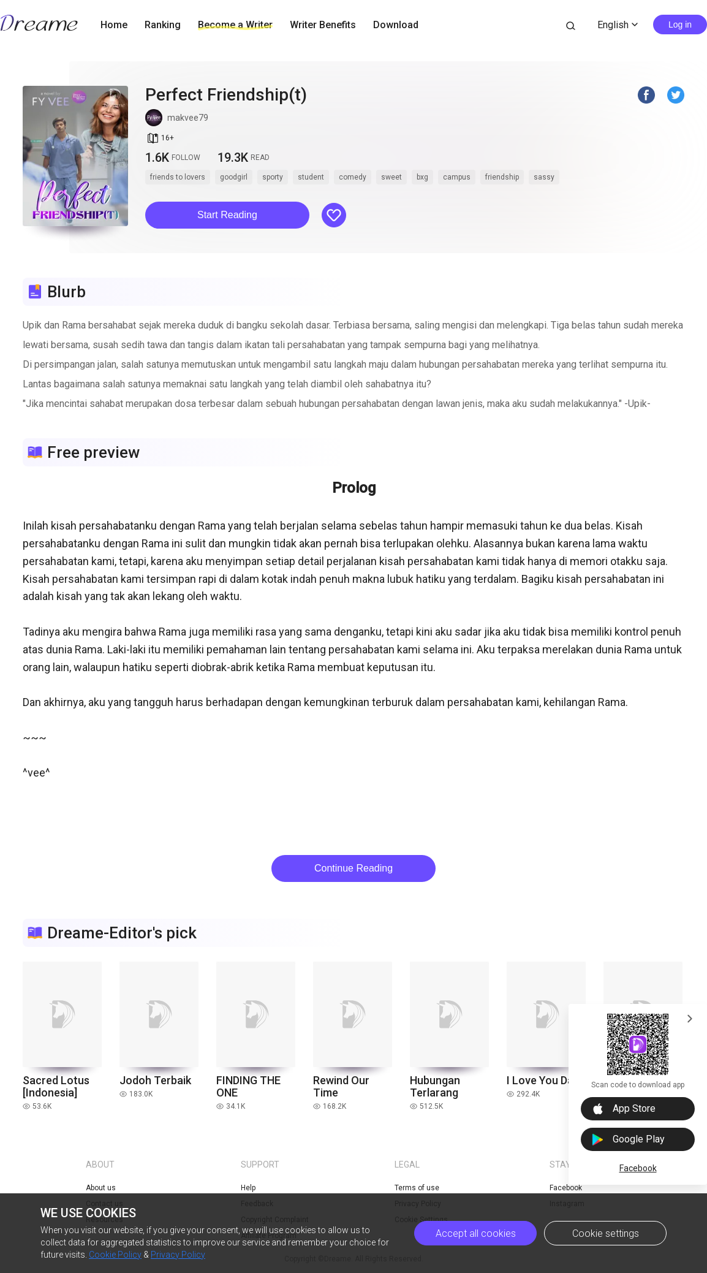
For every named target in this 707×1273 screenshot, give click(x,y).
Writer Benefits (323, 25)
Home (113, 25)
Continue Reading (353, 868)
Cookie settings (605, 1233)
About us (101, 1188)
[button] (227, 215)
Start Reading (227, 215)
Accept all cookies (476, 1233)
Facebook (638, 1168)
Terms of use (417, 1188)
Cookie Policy (115, 1255)
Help (248, 1188)
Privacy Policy (178, 1255)
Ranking (163, 25)
